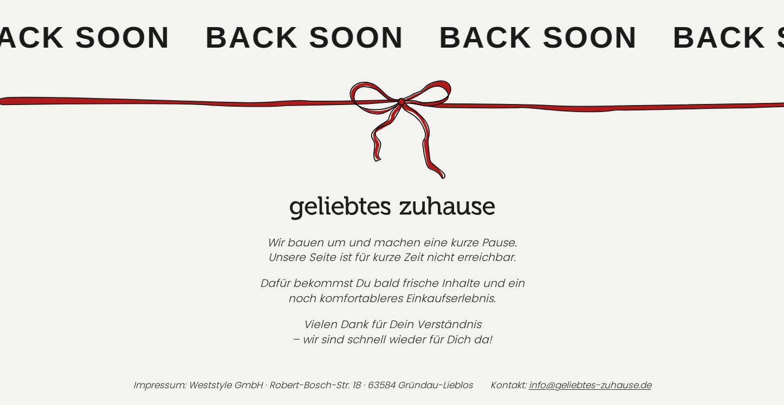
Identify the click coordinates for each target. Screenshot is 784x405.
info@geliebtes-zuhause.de (590, 384)
